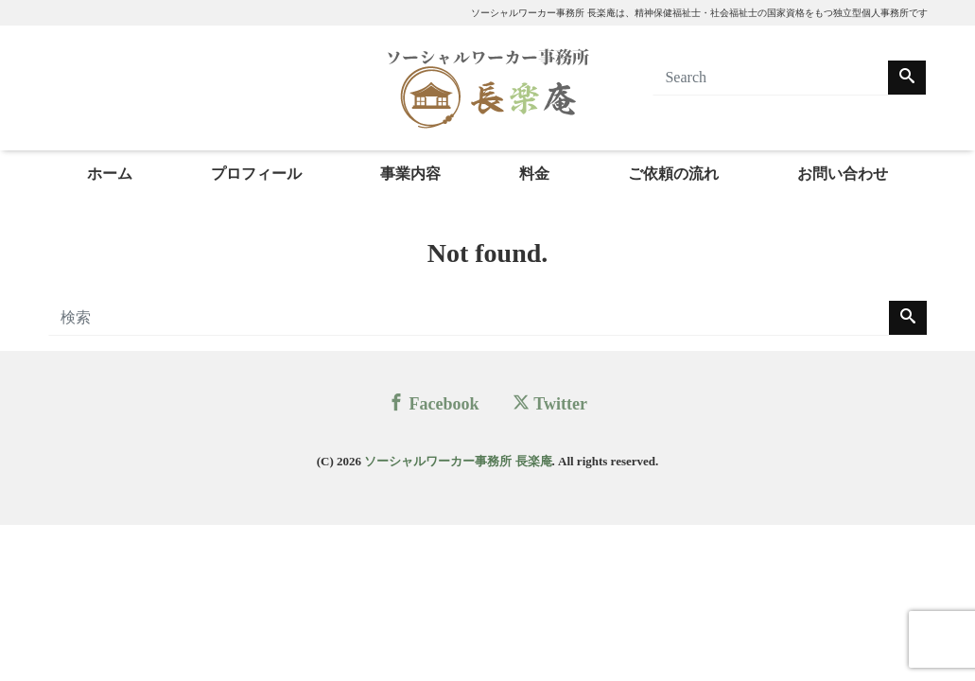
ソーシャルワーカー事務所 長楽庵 (457, 461)
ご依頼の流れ (673, 174)
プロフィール (256, 174)
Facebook (433, 403)
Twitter (550, 403)
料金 (534, 174)
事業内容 (410, 174)
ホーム (109, 174)
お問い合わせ (842, 174)
